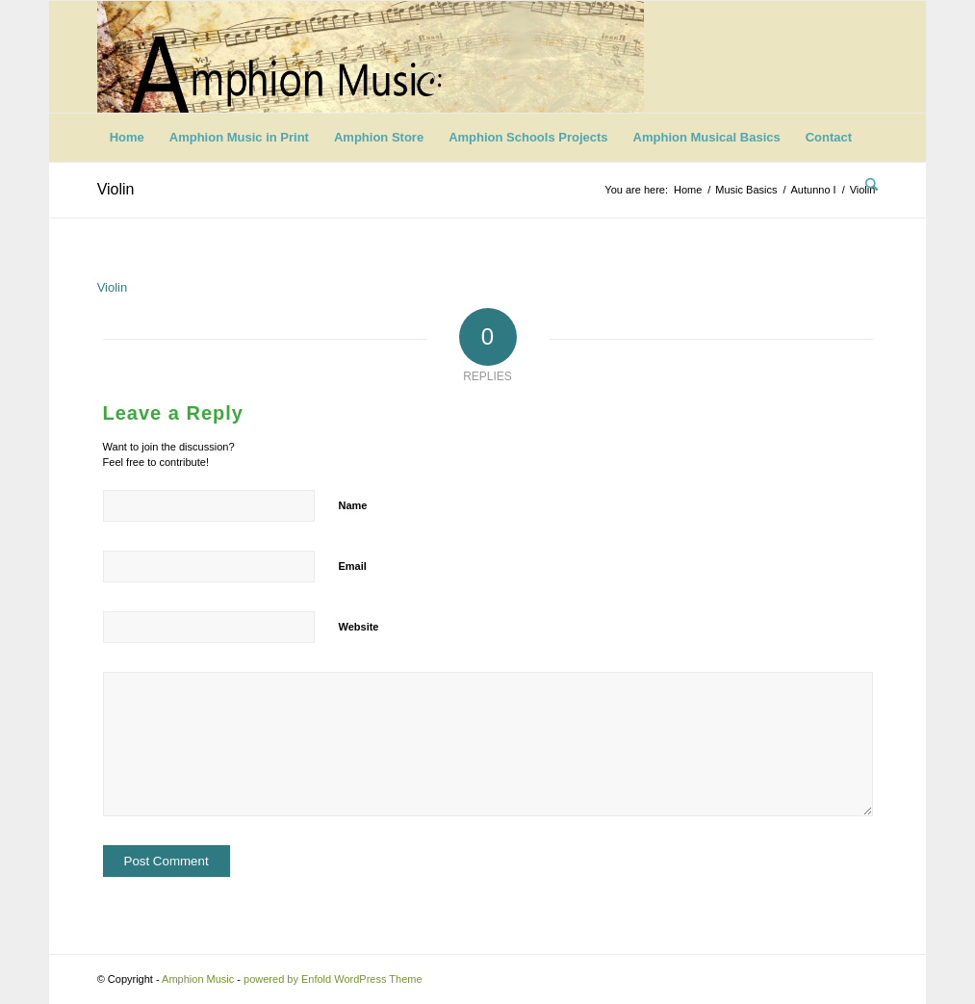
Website (359, 626)
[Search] (865, 186)
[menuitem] (127, 138)
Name (353, 505)
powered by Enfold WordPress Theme (333, 979)
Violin (116, 189)
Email (353, 566)
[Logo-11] (370, 57)
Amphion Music (198, 979)
